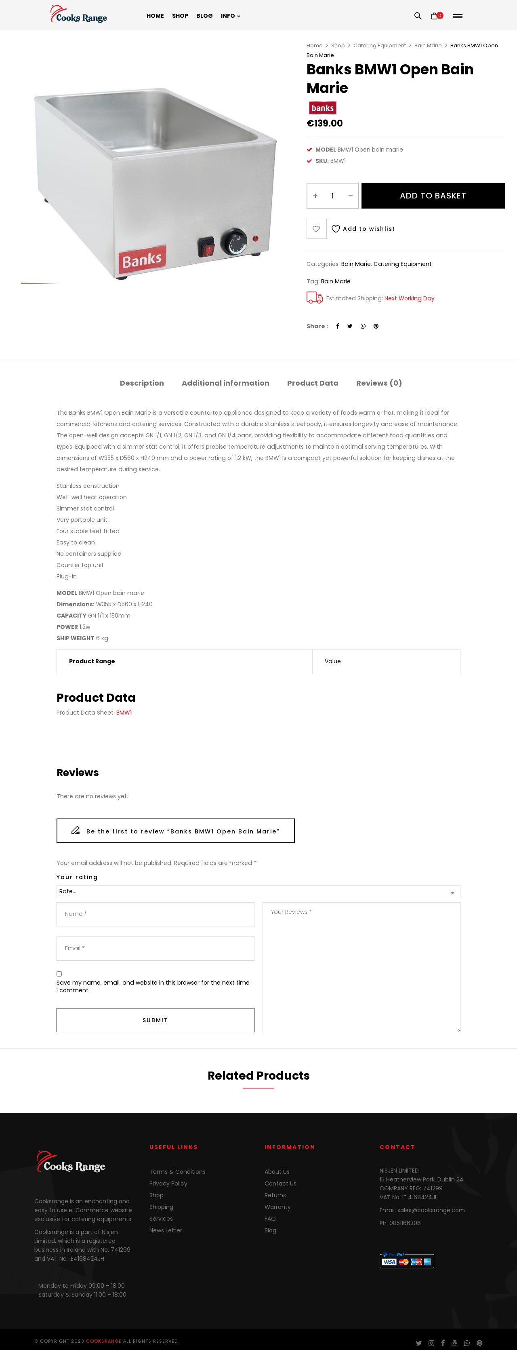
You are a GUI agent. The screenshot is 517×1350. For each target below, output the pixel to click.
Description (142, 383)
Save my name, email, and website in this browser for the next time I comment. (153, 987)
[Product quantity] (332, 196)
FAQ (270, 1219)
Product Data (312, 383)
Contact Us (280, 1183)
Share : (317, 326)
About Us (277, 1172)
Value (333, 661)
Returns (275, 1195)
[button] (437, 16)
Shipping (161, 1207)
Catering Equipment (379, 45)
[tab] (142, 384)
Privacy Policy (168, 1183)
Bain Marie (428, 45)
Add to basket (433, 195)
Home (315, 45)
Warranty (278, 1207)
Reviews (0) (379, 383)
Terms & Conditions (177, 1172)
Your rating (77, 877)
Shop (338, 45)
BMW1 (124, 713)
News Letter (165, 1230)
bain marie (336, 281)
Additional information (225, 383)
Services (161, 1219)
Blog (270, 1230)
